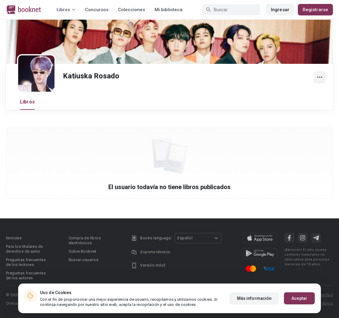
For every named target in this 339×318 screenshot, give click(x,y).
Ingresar (280, 9)
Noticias (13, 238)
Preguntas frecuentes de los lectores (26, 262)
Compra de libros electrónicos (85, 240)
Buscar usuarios (84, 259)
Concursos (96, 9)
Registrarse (315, 9)
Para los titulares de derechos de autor (24, 249)
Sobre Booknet (83, 251)
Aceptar (299, 298)
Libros (27, 102)
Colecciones (131, 9)
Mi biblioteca (169, 9)
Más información (254, 298)
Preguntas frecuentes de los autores (26, 275)
